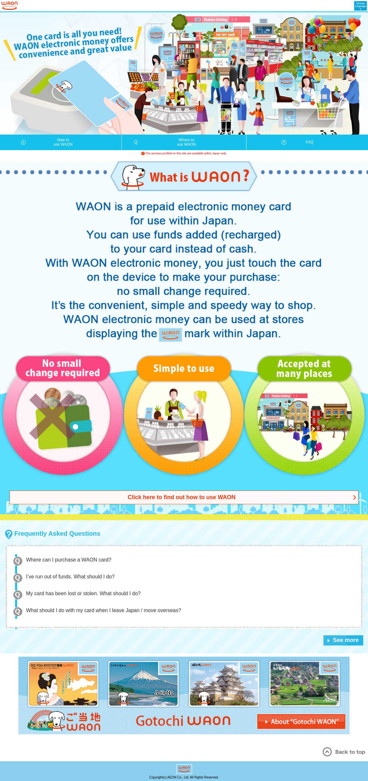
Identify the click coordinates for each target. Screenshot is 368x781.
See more (346, 640)
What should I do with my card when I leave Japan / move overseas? (103, 610)
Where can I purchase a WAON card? (68, 559)
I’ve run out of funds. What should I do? (70, 576)
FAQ (310, 142)
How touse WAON (63, 142)
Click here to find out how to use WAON (181, 497)
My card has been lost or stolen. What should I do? (83, 593)
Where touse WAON (186, 142)
